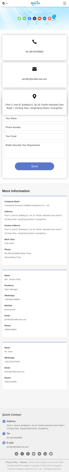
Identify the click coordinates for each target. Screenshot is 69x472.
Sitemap (23, 462)
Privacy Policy (11, 462)
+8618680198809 (12, 299)
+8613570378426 (12, 362)
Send (34, 166)
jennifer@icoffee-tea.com (34, 79)
